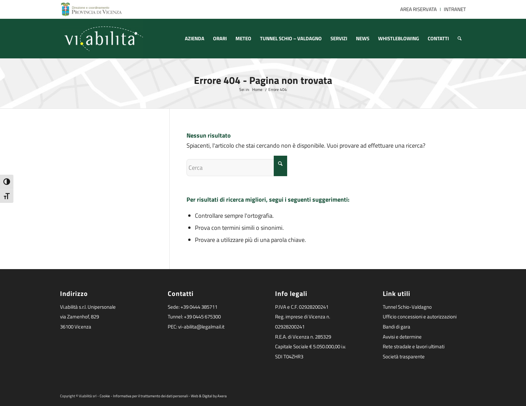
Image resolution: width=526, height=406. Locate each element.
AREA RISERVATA (418, 9)
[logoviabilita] (101, 38)
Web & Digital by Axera (209, 396)
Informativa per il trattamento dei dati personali (150, 396)
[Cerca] (459, 38)
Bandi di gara (396, 327)
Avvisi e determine (402, 337)
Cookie (105, 396)
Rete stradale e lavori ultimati (413, 346)
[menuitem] (418, 9)
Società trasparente (404, 356)
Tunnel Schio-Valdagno (407, 307)
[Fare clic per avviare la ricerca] (280, 166)
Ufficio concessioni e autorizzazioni (420, 316)
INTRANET (455, 9)
